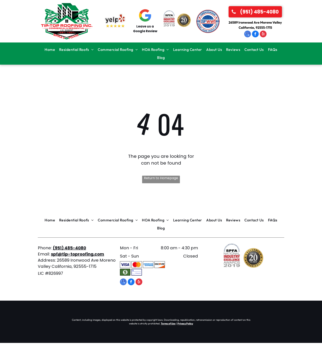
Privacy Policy (185, 323)
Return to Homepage (161, 178)
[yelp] (263, 34)
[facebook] (255, 34)
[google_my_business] (247, 34)
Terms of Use (168, 323)
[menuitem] (50, 50)
